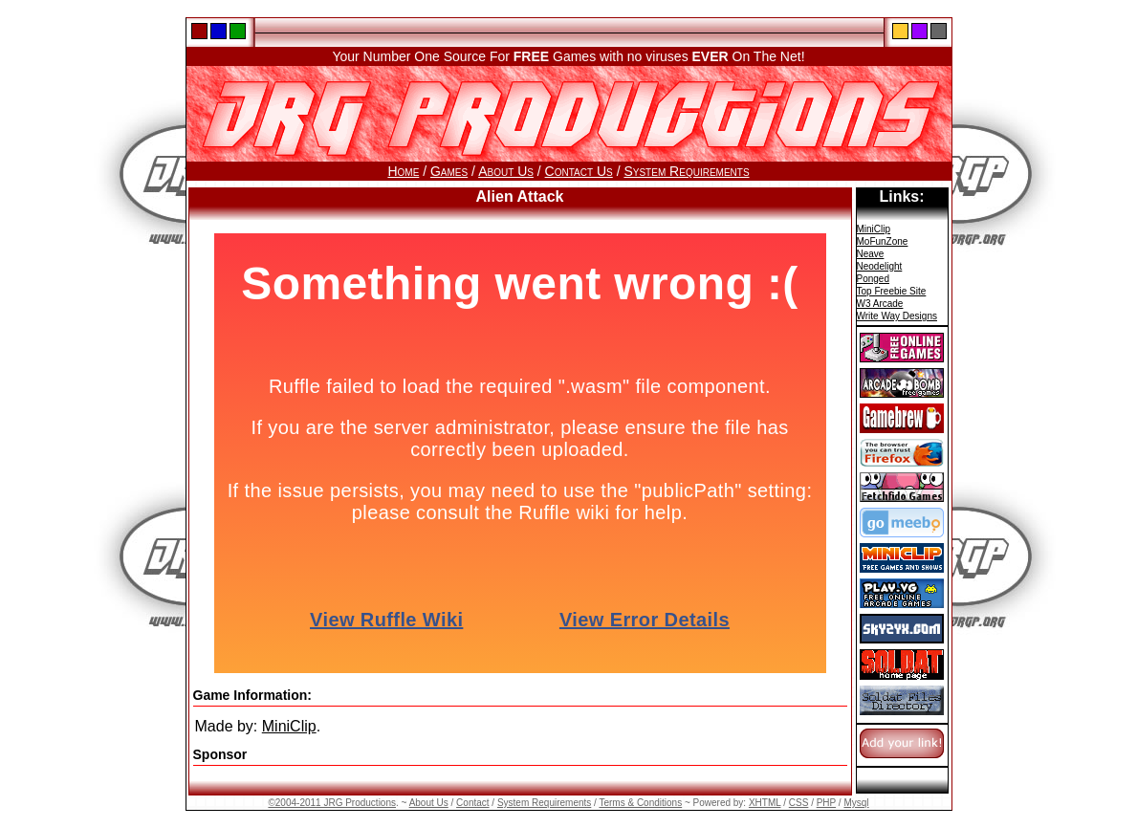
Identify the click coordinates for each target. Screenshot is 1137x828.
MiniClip (289, 726)
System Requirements (686, 171)
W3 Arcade (880, 303)
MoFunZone (882, 241)
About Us (506, 171)
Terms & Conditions (640, 802)
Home (403, 171)
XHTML (765, 802)
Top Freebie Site (892, 291)
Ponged (873, 278)
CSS (799, 802)
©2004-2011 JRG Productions (332, 802)
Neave (871, 254)
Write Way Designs (897, 316)
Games (449, 171)
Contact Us (579, 171)
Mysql (855, 802)
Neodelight (880, 266)
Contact (472, 802)
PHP (826, 802)
